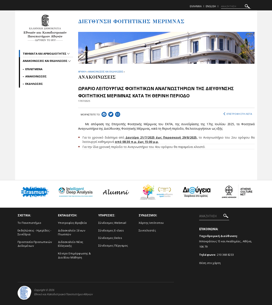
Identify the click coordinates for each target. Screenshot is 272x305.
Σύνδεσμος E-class (111, 230)
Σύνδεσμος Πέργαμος (113, 245)
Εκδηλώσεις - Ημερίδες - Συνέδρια (34, 232)
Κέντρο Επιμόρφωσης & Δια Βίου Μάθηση (74, 255)
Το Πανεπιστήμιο (29, 223)
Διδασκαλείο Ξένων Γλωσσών (71, 232)
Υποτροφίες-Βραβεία (72, 223)
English (211, 6)
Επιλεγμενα (33, 69)
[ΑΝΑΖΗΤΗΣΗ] (236, 6)
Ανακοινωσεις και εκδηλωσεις (45, 61)
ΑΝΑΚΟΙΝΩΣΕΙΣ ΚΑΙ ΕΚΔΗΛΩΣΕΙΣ (105, 71)
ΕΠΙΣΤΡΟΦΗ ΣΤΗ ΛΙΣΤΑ (237, 114)
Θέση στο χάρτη (210, 263)
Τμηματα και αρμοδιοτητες (45, 53)
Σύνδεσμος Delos (110, 238)
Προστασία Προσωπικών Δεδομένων (35, 244)
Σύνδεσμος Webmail (112, 223)
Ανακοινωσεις (36, 76)
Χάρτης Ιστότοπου (151, 223)
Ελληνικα (196, 6)
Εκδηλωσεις (34, 84)
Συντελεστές (147, 230)
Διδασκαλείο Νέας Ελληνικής (70, 244)
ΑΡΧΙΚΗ (82, 71)
